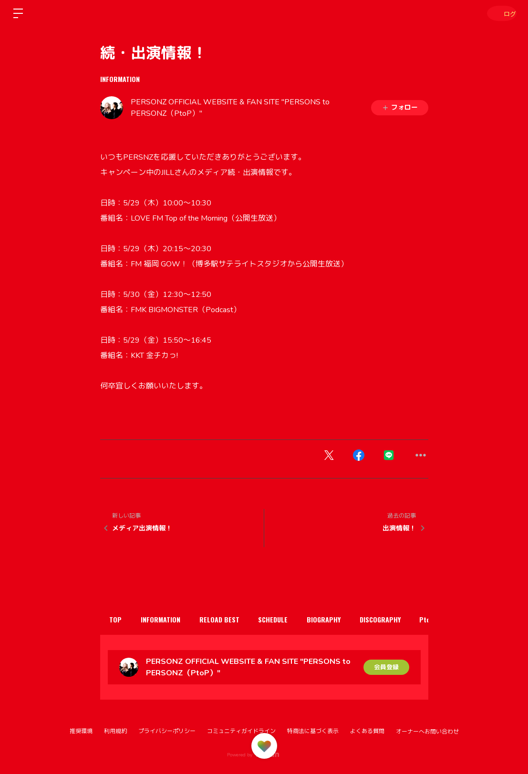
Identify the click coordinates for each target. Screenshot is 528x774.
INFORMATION (120, 79)
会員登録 (386, 667)
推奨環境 (81, 731)
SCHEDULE (290, 619)
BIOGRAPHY (346, 619)
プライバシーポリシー (167, 731)
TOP (118, 619)
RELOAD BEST (232, 619)
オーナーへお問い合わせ (427, 731)
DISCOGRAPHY (407, 619)
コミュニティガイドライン (241, 731)
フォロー (400, 107)
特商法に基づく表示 (313, 731)
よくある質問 (367, 731)
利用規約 (115, 731)
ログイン (499, 13)
